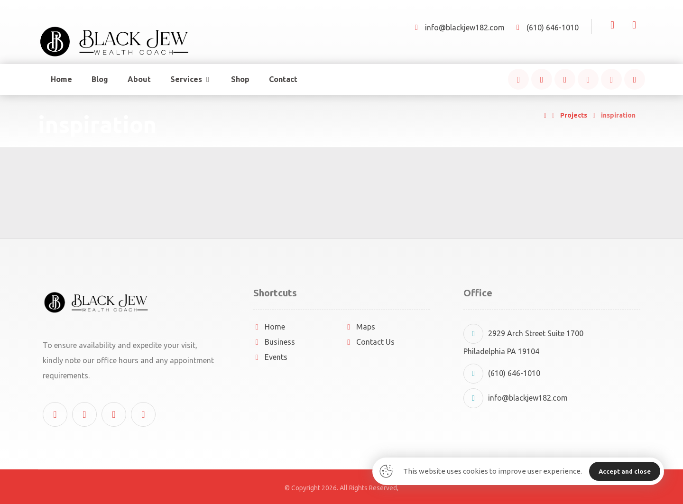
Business (274, 342)
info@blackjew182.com (515, 398)
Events (270, 357)
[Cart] (634, 24)
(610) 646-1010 (501, 373)
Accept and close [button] (625, 471)
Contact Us (370, 342)
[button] (518, 79)
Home (269, 326)
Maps (360, 326)
